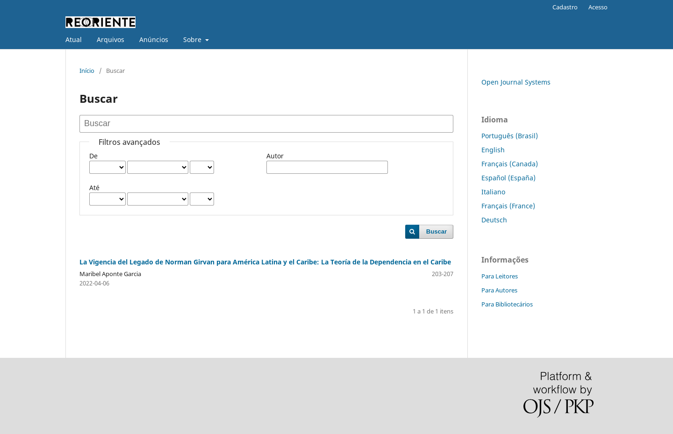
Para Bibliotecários (507, 304)
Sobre (193, 39)
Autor (275, 155)
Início (86, 70)
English (493, 149)
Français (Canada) (509, 163)
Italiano (493, 191)
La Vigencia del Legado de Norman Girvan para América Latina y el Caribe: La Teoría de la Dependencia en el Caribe (265, 261)
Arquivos (110, 39)
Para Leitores (499, 276)
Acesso (598, 7)
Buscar (436, 231)
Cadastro (565, 7)
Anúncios (153, 39)
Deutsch (494, 219)
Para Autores (499, 290)
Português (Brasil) (509, 135)
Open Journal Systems (516, 82)
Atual (73, 39)
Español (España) (508, 177)
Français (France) (508, 205)
